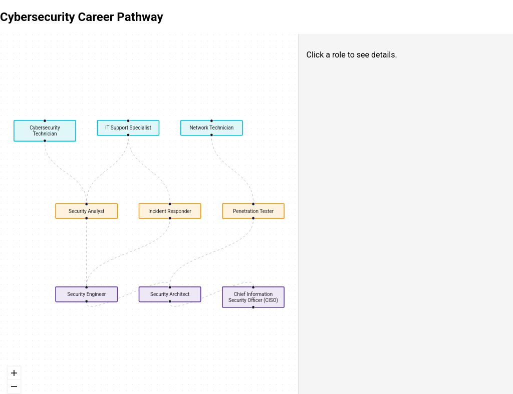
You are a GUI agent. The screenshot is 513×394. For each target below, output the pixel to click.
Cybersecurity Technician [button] (45, 131)
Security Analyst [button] (86, 211)
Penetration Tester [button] (253, 211)
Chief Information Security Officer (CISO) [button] (253, 297)
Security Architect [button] (169, 294)
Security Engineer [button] (86, 294)
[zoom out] (14, 387)
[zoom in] (14, 373)
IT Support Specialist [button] (128, 128)
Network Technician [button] (211, 128)
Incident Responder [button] (169, 211)
